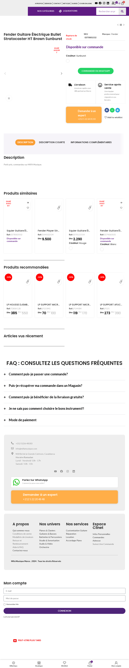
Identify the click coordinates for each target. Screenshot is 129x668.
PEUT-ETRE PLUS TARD (29, 640)
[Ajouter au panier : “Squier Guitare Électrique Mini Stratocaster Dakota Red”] (90, 203)
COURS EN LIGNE (85, 3)
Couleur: (76, 55)
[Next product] (123, 25)
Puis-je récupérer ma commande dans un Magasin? (45, 386)
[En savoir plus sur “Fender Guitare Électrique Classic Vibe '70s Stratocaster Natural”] (121, 202)
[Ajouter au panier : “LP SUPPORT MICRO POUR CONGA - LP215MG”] (59, 277)
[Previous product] (117, 25)
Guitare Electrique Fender (21, 25)
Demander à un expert (40, 495)
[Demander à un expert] (17, 495)
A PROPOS (39, 3)
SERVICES (48, 3)
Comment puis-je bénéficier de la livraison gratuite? (46, 397)
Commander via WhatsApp (96, 71)
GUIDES (75, 3)
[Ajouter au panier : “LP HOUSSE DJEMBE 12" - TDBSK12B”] (27, 277)
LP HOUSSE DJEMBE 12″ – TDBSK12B (26, 304)
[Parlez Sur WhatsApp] (16, 482)
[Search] (122, 11)
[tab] (25, 142)
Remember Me (11, 604)
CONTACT (57, 3)
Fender (115, 34)
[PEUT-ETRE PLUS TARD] (15, 640)
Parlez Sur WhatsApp (35, 480)
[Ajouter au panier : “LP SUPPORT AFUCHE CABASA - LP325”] (121, 277)
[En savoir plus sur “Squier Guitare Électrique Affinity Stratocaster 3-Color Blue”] (27, 202)
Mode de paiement (22, 420)
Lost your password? (12, 616)
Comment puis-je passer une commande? (38, 374)
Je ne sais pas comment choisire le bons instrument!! (46, 408)
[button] (107, 110)
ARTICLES (66, 3)
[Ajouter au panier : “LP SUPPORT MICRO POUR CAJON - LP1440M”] (90, 277)
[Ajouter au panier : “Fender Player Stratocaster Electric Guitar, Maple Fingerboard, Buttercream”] (59, 203)
